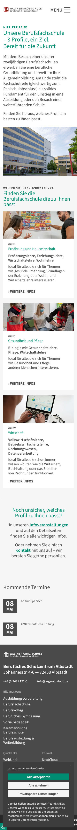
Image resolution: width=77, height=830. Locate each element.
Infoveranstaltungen (49, 525)
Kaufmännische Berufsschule (15, 730)
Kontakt (23, 550)
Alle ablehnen (39, 785)
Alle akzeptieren (38, 777)
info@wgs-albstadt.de (52, 681)
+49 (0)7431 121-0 (15, 681)
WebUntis (10, 759)
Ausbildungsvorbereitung (23, 698)
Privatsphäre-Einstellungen (38, 794)
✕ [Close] (70, 765)
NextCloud (50, 759)
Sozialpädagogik (16, 722)
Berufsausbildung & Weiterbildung (18, 740)
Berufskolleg (13, 710)
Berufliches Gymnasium (21, 716)
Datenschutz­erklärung (34, 820)
